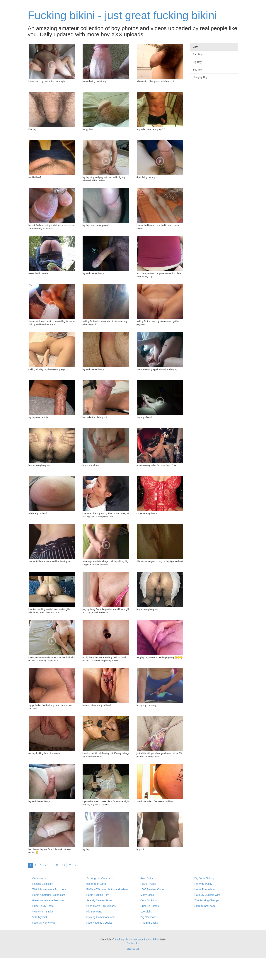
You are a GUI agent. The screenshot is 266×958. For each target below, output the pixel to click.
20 (70, 865)
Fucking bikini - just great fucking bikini (122, 15)
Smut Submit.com (205, 906)
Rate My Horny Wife (43, 922)
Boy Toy (197, 69)
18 (57, 865)
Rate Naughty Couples (99, 922)
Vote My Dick (39, 917)
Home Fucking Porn (97, 894)
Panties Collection (42, 883)
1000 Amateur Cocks (152, 889)
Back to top (133, 948)
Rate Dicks (146, 878)
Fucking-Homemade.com (100, 917)
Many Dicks (147, 894)
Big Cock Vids (148, 917)
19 (63, 865)
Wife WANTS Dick (42, 911)
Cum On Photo (149, 900)
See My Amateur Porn (99, 900)
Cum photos (39, 878)
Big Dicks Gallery (204, 878)
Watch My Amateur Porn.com (49, 889)
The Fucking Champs (207, 900)
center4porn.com (96, 883)
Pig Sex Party (94, 911)
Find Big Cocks (149, 922)
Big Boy (197, 62)
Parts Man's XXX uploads (101, 906)
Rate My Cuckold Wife (207, 894)
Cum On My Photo (43, 906)
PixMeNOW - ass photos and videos (107, 889)
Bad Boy (198, 54)
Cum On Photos (149, 906)
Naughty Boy (200, 77)
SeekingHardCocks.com (100, 878)
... (51, 865)
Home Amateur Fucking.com (48, 894)
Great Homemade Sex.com (48, 900)
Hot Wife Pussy (203, 883)
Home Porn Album (205, 889)
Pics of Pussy (148, 883)
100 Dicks (146, 911)
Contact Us (133, 943)
